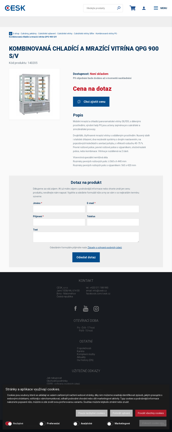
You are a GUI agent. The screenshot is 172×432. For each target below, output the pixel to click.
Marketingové (122, 423)
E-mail (91, 203)
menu (160, 8)
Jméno (37, 203)
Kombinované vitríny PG (106, 33)
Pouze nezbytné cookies (91, 413)
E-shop (16, 33)
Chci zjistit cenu (91, 101)
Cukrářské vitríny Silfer (84, 33)
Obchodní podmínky (57, 381)
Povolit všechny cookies (151, 413)
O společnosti (84, 348)
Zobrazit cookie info (153, 423)
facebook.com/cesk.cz (98, 293)
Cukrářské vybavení (47, 33)
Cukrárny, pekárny (29, 33)
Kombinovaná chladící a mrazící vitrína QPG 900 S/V (33, 37)
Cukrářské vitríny (64, 33)
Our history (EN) (85, 360)
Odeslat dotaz (86, 257)
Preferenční (53, 423)
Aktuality (81, 357)
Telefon (91, 216)
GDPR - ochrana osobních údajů (63, 384)
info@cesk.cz (100, 290)
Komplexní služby (86, 354)
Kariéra (80, 351)
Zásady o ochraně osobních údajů (105, 247)
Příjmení (38, 216)
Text (35, 230)
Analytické (86, 423)
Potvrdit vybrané (121, 413)
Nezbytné (18, 423)
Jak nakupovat (54, 378)
